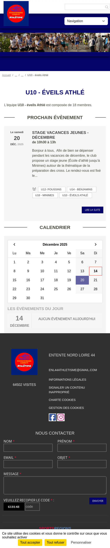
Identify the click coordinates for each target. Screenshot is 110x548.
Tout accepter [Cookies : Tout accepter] (30, 542)
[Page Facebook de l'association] (52, 417)
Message (12, 474)
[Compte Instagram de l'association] (61, 417)
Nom (9, 441)
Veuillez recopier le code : (29, 500)
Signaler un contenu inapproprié (67, 390)
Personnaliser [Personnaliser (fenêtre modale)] (81, 542)
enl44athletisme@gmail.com (73, 370)
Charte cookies (62, 400)
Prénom (66, 441)
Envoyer (97, 501)
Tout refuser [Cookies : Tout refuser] (55, 542)
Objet (64, 457)
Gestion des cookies (66, 407)
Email (10, 457)
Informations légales (67, 379)
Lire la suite (92, 210)
